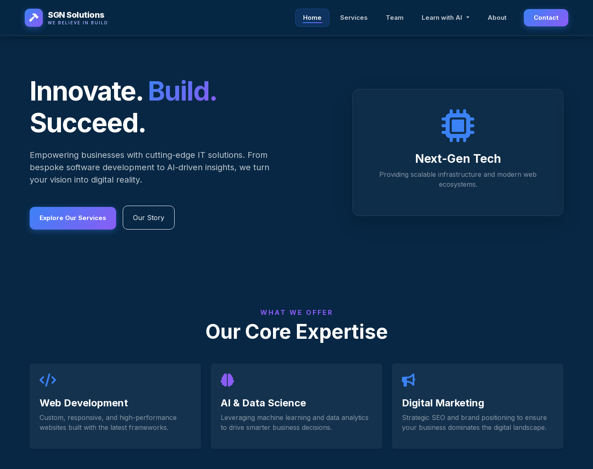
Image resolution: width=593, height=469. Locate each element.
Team (395, 18)
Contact (546, 18)
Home (312, 18)
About (497, 18)
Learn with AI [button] (443, 18)
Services (354, 18)
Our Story (148, 218)
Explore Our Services (73, 217)
